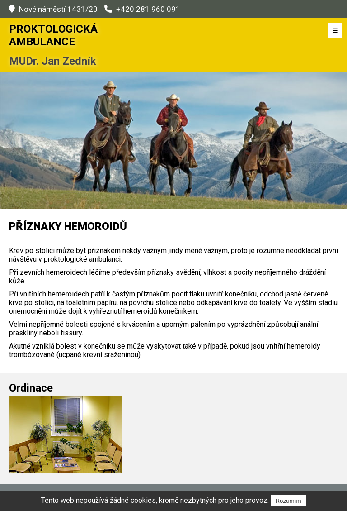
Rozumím (288, 500)
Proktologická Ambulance (53, 35)
